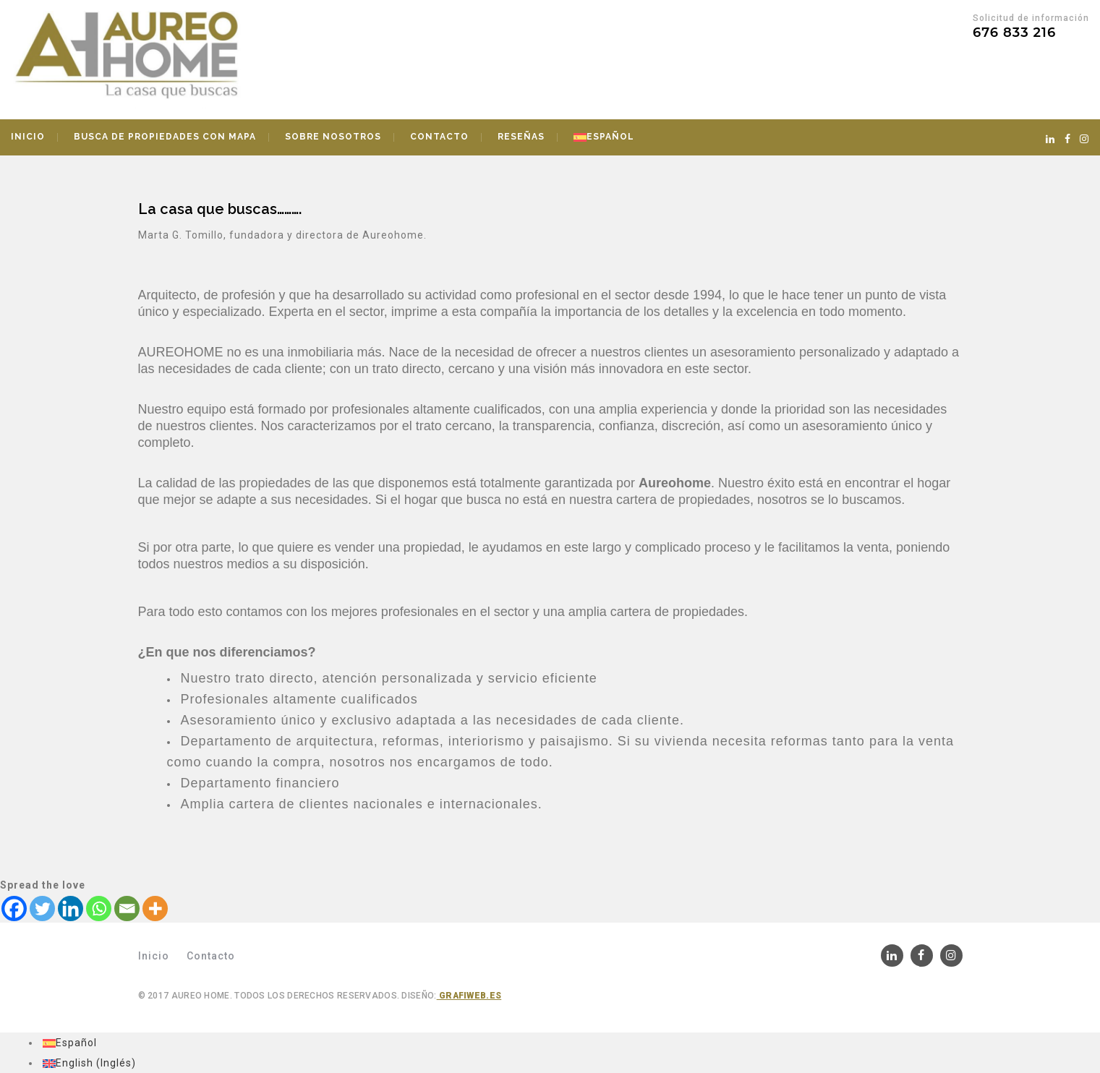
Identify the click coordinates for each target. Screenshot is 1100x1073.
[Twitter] (42, 908)
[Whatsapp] (98, 908)
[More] (155, 908)
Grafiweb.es (469, 996)
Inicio (28, 137)
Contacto (439, 137)
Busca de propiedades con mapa (165, 137)
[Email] (127, 908)
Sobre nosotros (333, 137)
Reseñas (521, 137)
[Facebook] (14, 908)
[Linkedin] (70, 908)
